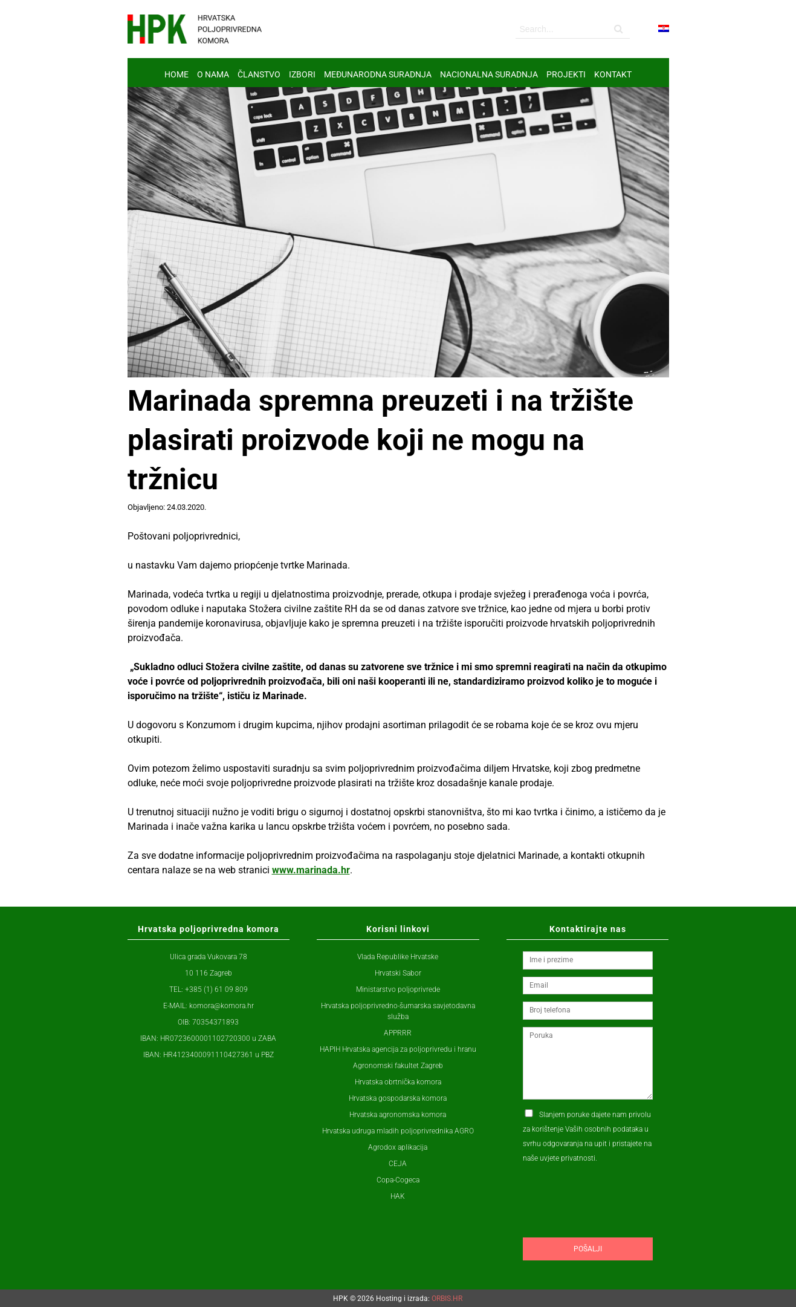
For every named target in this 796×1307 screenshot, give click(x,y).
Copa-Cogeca (398, 1180)
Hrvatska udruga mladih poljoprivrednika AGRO (398, 1131)
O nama (213, 74)
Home (176, 74)
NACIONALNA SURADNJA (489, 74)
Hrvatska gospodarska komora (398, 1098)
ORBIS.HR (447, 1298)
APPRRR (398, 1033)
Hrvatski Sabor (398, 973)
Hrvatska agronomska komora (397, 1114)
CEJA (398, 1163)
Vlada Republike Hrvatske (397, 957)
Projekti (566, 74)
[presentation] (615, 1223)
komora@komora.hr (221, 1006)
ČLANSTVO (259, 74)
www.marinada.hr (311, 870)
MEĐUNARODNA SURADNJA (378, 74)
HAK (397, 1196)
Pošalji (588, 1249)
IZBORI (302, 74)
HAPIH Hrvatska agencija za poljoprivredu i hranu (398, 1049)
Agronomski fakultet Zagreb (398, 1065)
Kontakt (613, 74)
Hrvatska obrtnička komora (398, 1082)
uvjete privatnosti (567, 1158)
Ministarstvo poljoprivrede (398, 989)
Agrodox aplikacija (397, 1147)
